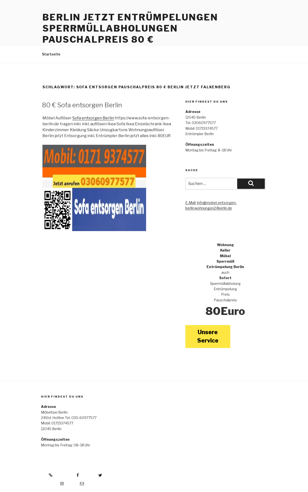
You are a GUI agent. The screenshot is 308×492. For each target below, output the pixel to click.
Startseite (51, 54)
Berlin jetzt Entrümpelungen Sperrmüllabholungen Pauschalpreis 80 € (130, 28)
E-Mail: (190, 202)
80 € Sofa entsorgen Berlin (82, 105)
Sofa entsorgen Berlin (93, 118)
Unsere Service (207, 336)
